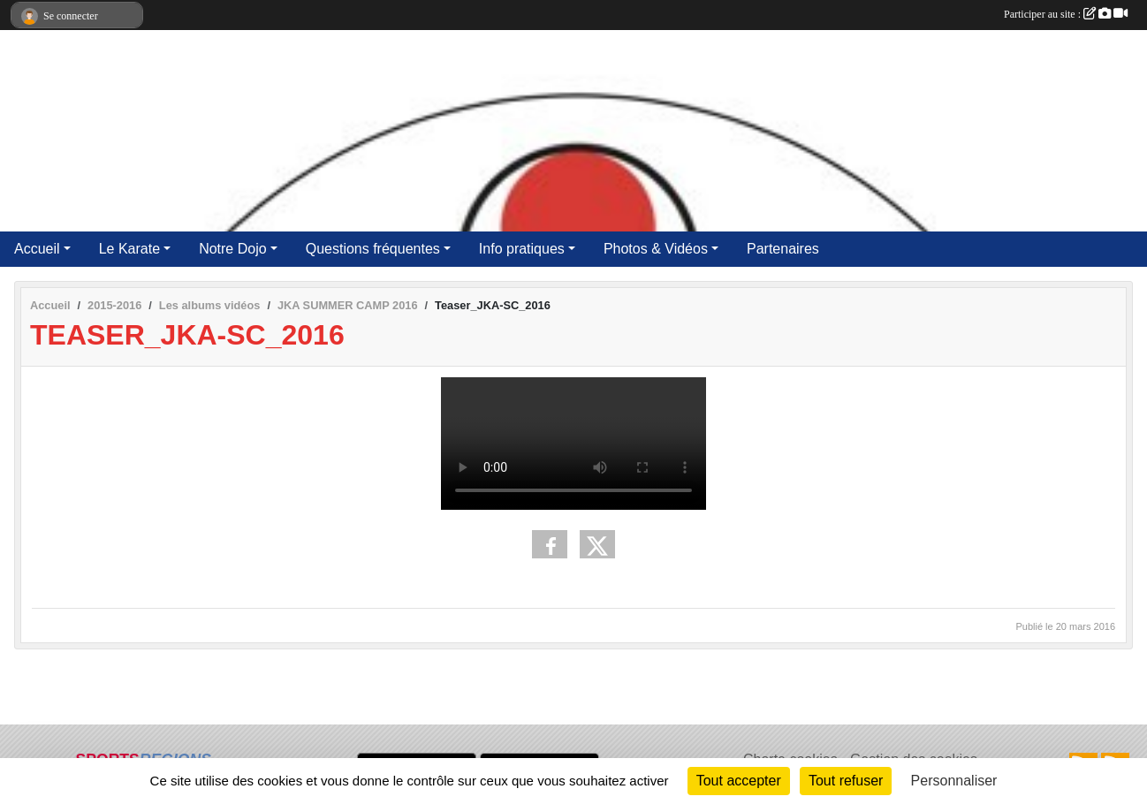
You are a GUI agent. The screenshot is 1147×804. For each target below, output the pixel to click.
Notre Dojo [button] (232, 248)
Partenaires (783, 248)
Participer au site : (1066, 14)
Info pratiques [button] (522, 248)
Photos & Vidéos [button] (656, 248)
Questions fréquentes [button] (373, 248)
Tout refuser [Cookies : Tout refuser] (846, 780)
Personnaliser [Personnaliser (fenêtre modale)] (954, 780)
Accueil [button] (37, 248)
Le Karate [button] (129, 248)
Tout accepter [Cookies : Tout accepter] (738, 780)
